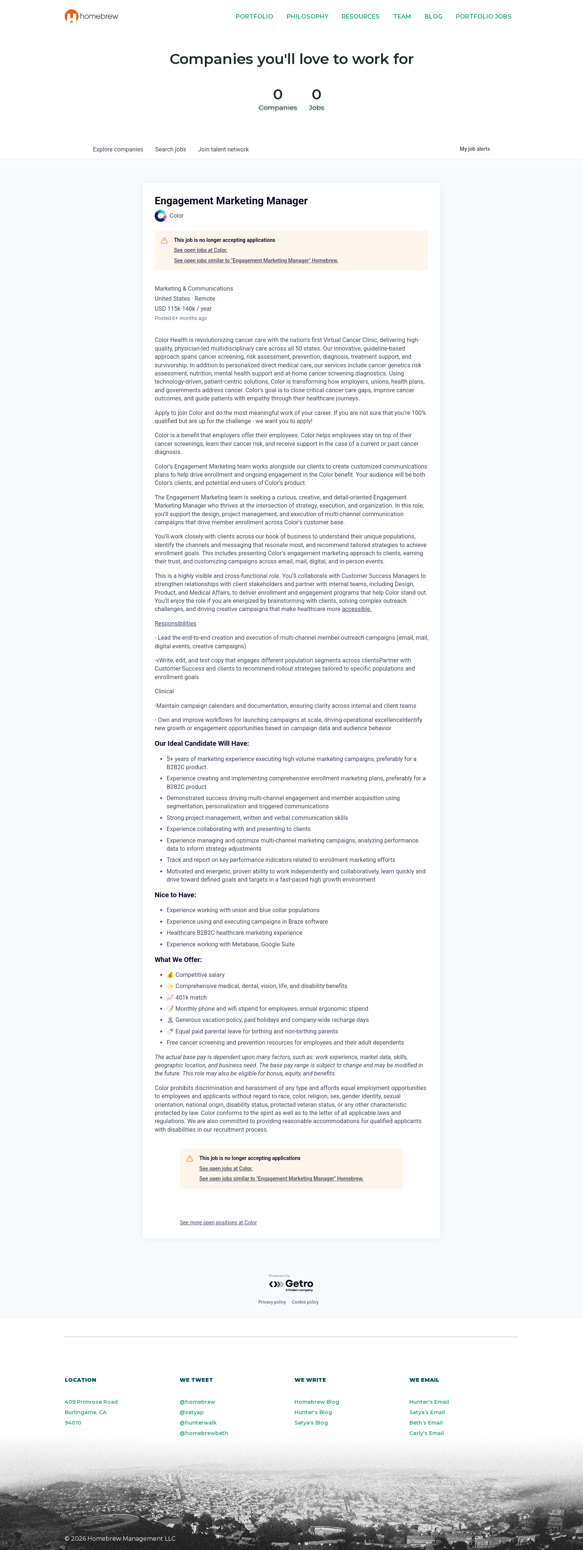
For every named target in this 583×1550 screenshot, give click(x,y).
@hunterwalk (198, 1422)
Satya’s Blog (311, 1422)
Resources (361, 16)
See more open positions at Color (218, 1222)
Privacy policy (272, 1302)
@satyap (192, 1412)
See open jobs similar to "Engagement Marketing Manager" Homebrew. (256, 260)
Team (402, 16)
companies (118, 149)
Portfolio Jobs (484, 16)
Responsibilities (175, 623)
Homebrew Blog (316, 1402)
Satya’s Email (427, 1412)
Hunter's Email (429, 1402)
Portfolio (254, 16)
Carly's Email (426, 1433)
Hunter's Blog (313, 1412)
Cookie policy (305, 1302)
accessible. (357, 609)
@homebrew (197, 1402)
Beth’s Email (426, 1422)
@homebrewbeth (204, 1433)
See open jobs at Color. (201, 250)
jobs (170, 149)
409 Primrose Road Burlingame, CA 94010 (91, 1412)
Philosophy (307, 16)
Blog (433, 16)
